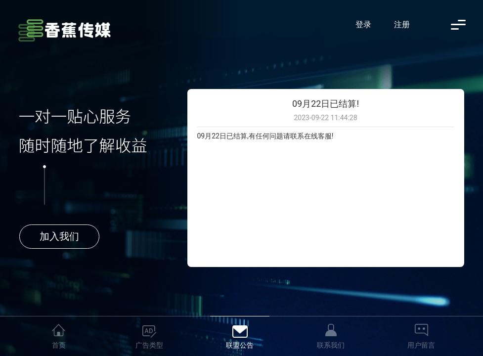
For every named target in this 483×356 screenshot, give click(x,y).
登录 (363, 24)
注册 (402, 24)
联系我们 (331, 345)
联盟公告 (240, 345)
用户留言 (421, 345)
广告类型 (149, 345)
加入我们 (59, 236)
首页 (59, 345)
